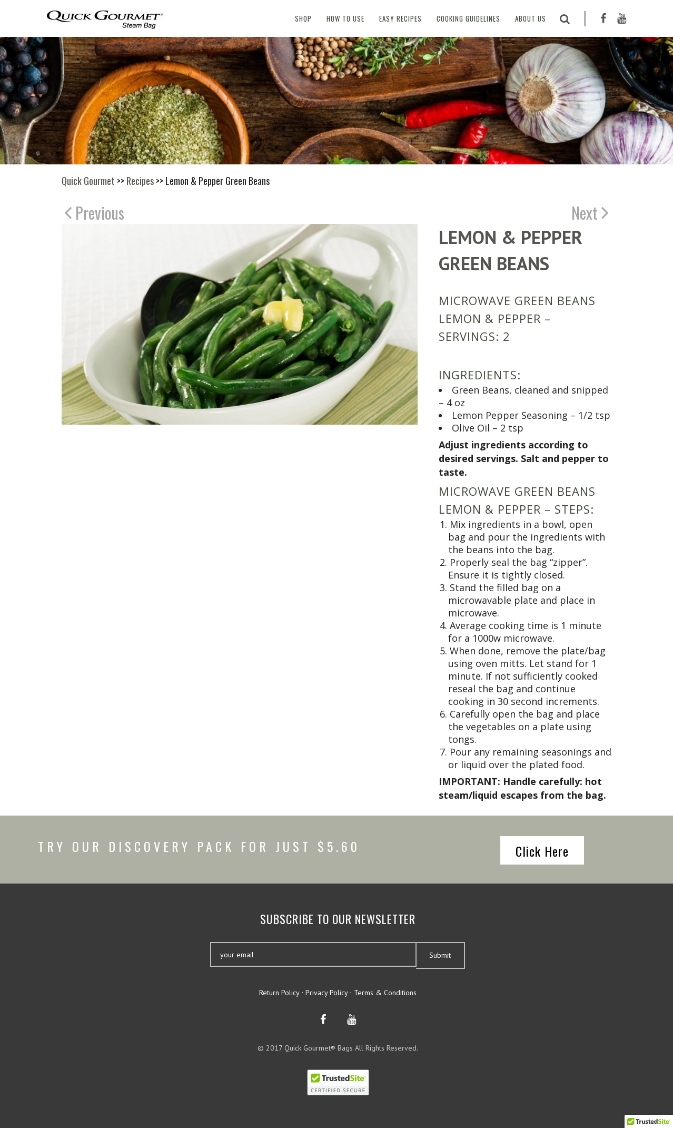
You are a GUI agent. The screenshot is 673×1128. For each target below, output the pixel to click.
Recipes (140, 181)
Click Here (542, 850)
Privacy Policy (326, 992)
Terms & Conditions (385, 992)
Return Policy (279, 992)
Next (590, 212)
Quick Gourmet (88, 181)
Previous (94, 212)
